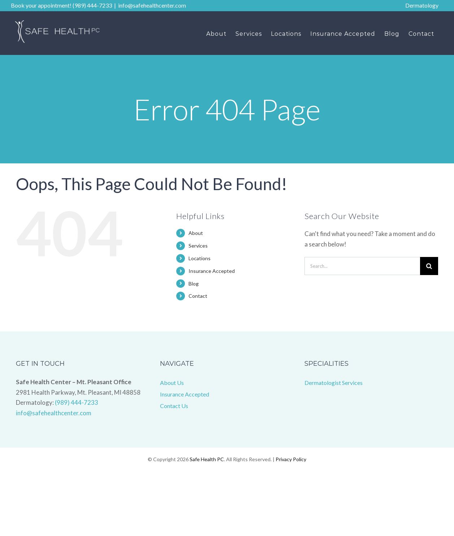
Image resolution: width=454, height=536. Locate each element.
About (196, 233)
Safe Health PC (207, 459)
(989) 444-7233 (76, 402)
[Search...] (362, 266)
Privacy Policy (291, 459)
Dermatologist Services (333, 382)
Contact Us (174, 405)
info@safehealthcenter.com (152, 5)
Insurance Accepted (212, 271)
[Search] (429, 266)
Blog (194, 283)
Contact (198, 296)
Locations (200, 258)
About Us (172, 382)
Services (198, 246)
